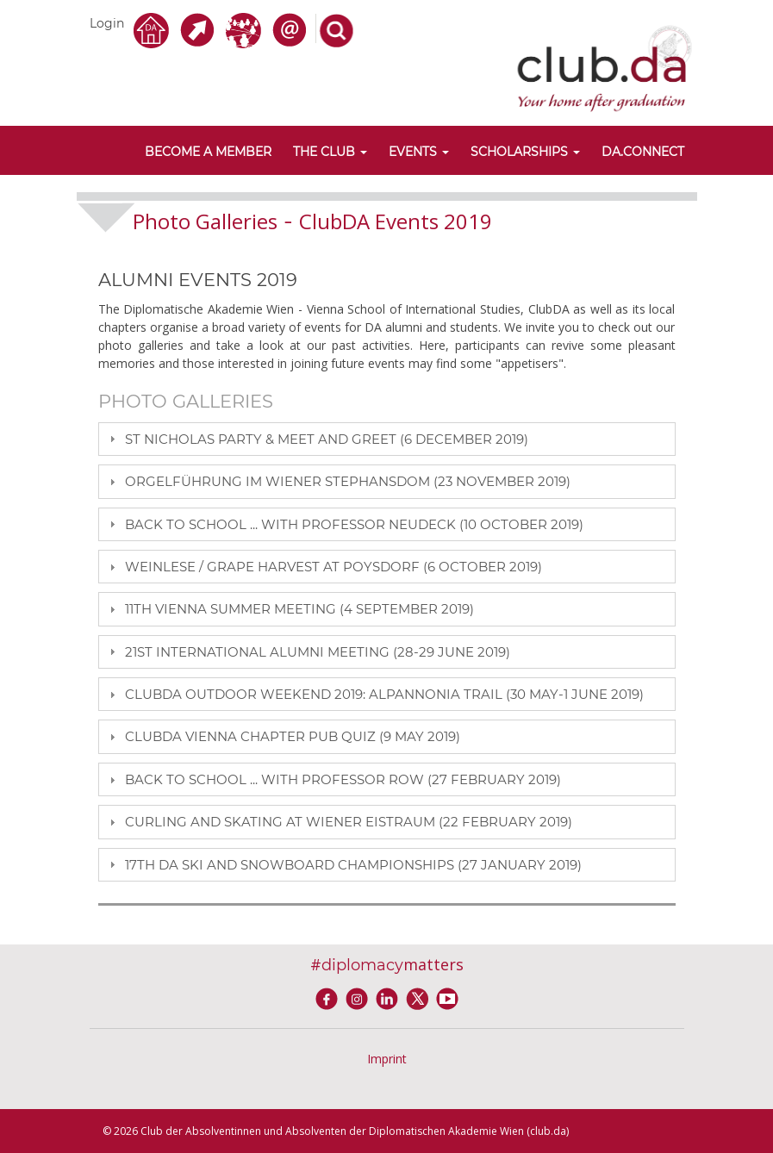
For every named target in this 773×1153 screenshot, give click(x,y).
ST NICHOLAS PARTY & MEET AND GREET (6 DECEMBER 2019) (326, 439)
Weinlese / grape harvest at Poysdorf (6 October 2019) (333, 566)
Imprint (387, 1058)
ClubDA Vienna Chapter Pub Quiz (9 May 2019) (292, 736)
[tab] (387, 439)
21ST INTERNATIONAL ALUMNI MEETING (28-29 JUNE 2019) (317, 652)
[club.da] (604, 67)
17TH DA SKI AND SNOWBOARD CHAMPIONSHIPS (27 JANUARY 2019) (353, 865)
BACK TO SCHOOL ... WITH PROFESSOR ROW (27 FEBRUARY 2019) (343, 779)
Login (107, 23)
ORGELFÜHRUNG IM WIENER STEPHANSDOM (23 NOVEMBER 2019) (347, 481)
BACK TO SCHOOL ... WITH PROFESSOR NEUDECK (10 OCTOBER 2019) (354, 524)
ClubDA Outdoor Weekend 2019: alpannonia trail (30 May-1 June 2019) (384, 694)
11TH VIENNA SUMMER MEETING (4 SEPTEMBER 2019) (299, 609)
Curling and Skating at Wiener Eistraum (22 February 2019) (348, 821)
